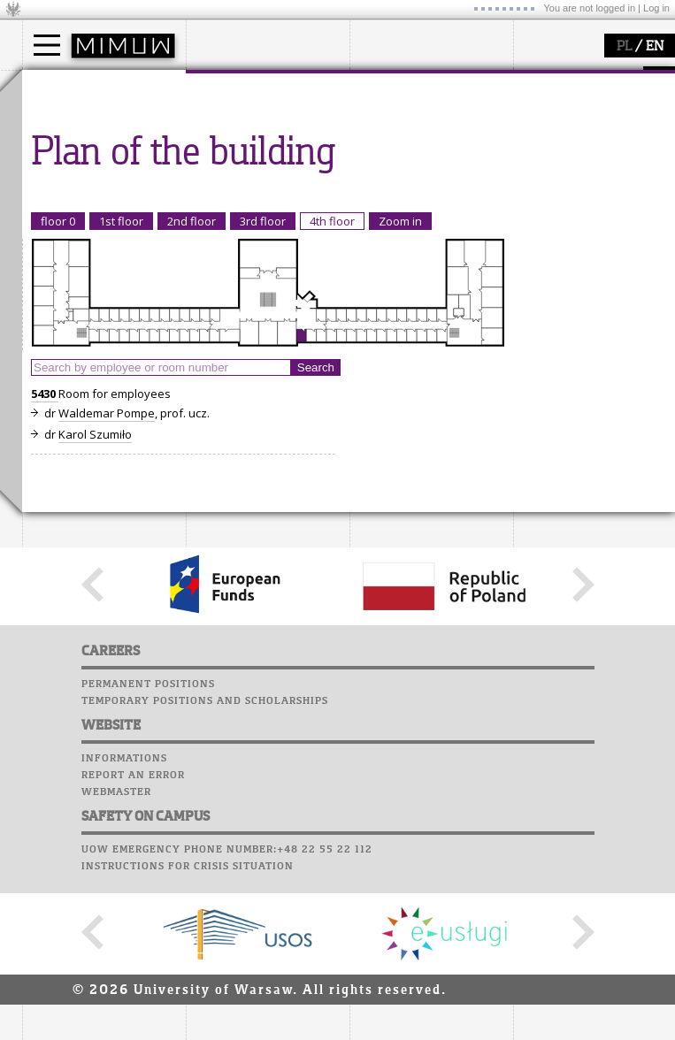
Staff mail (58, 310)
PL (624, 47)
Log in (656, 8)
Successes (55, 361)
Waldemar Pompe (106, 740)
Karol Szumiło (95, 761)
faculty (224, 86)
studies (61, 86)
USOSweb (52, 243)
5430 (44, 721)
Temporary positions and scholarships (204, 1027)
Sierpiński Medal (416, 186)
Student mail (67, 293)
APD (130, 243)
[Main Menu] (47, 45)
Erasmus (67, 170)
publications (404, 154)
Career (46, 327)
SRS (99, 243)
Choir (42, 344)
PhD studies (76, 154)
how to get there (251, 122)
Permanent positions (148, 1011)
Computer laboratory (94, 276)
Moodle (48, 260)
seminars (397, 138)
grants (389, 170)
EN (654, 47)
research (395, 86)
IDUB (384, 202)
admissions (75, 186)
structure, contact (254, 138)
